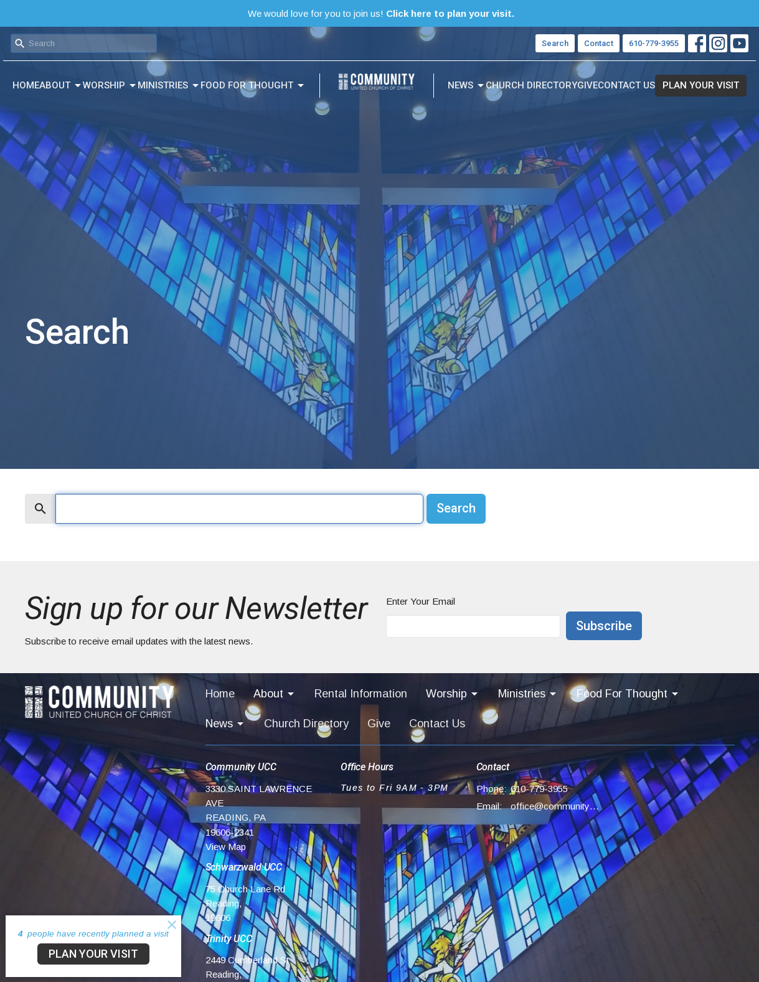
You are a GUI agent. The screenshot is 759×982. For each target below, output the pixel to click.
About (61, 86)
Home (25, 85)
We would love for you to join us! (381, 13)
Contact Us (626, 85)
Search (555, 43)
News (467, 86)
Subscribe (604, 625)
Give (587, 85)
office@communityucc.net (555, 806)
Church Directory (531, 85)
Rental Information (360, 693)
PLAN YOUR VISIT (700, 85)
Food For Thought (253, 86)
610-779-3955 (654, 43)
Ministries (169, 86)
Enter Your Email (420, 601)
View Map (225, 846)
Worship (110, 86)
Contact (598, 43)
